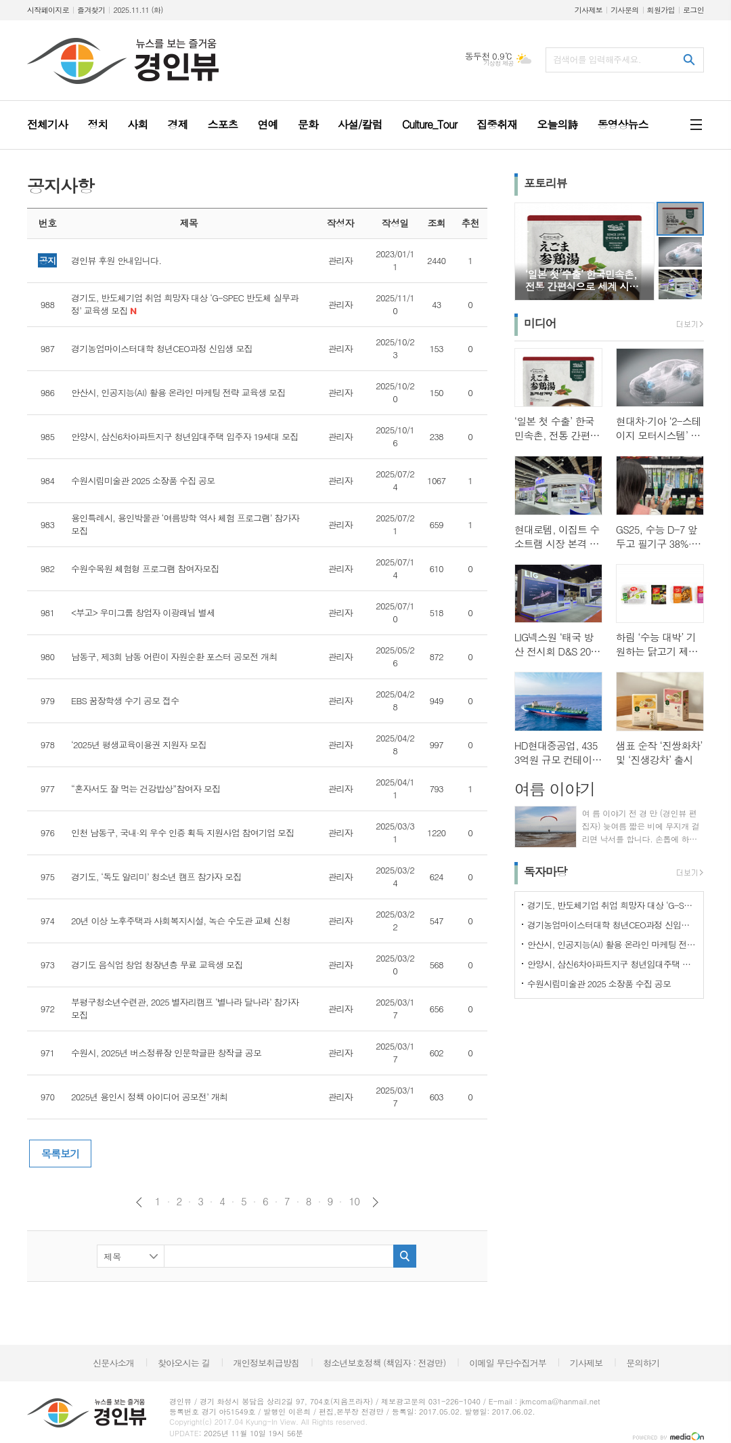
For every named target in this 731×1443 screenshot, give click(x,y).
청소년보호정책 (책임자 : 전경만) (384, 1362)
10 (354, 1201)
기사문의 (624, 10)
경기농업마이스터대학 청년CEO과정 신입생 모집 (611, 924)
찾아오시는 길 (184, 1362)
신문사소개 (113, 1362)
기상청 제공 (498, 63)
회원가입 (661, 10)
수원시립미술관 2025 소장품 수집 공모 (599, 983)
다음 (375, 1202)
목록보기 (60, 1153)
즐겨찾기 (91, 10)
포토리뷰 (545, 183)
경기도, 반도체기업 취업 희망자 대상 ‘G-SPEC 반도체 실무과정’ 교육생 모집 (611, 905)
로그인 (693, 10)
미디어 (540, 323)
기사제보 (588, 10)
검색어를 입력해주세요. (597, 59)
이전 (139, 1202)
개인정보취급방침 (267, 1362)
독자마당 (545, 871)
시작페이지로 (48, 10)
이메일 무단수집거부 (507, 1362)
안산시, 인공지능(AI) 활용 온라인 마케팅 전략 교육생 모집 (611, 944)
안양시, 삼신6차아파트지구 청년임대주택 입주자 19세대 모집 (611, 963)
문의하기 (642, 1362)
